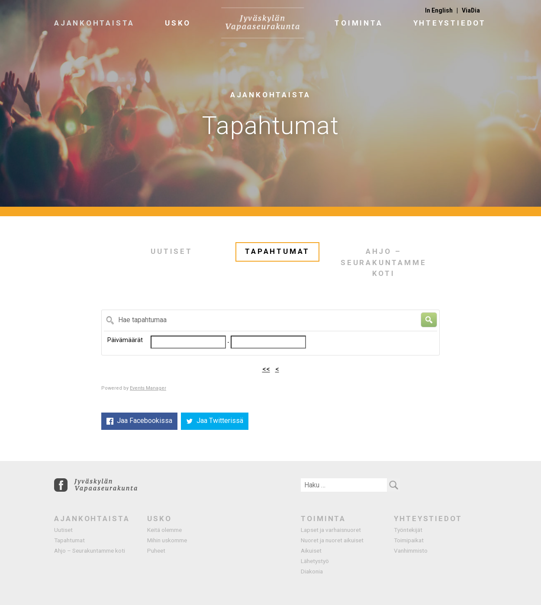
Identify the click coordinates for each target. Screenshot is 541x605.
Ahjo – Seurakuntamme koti (383, 262)
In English (439, 10)
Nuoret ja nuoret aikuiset (332, 540)
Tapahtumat (277, 251)
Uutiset (172, 251)
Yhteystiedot (449, 23)
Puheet (156, 550)
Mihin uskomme (167, 540)
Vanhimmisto (411, 550)
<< (266, 369)
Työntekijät (408, 529)
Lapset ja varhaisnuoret (331, 529)
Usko (178, 23)
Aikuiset (311, 550)
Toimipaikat (409, 540)
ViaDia (471, 10)
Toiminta (359, 23)
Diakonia (312, 571)
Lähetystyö (315, 560)
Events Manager (148, 388)
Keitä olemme (164, 529)
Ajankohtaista (94, 23)
